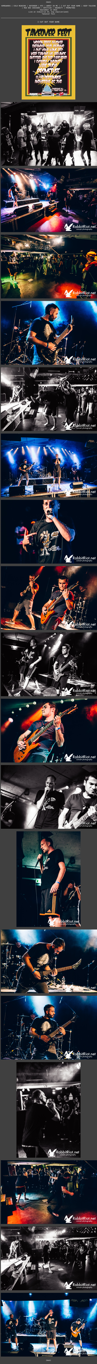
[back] (48, 2)
